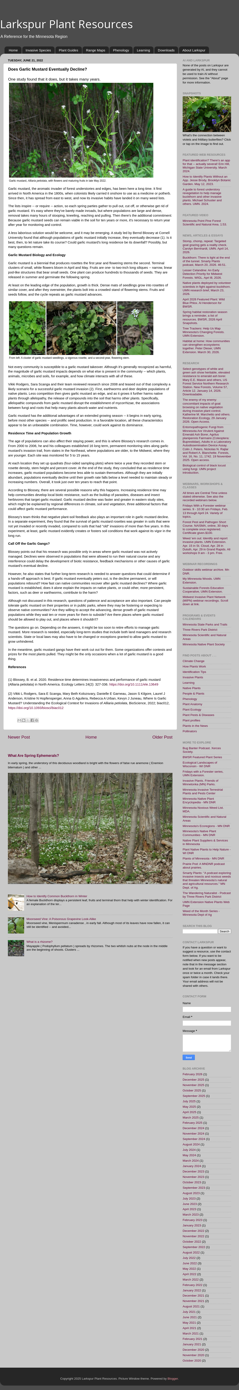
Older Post (162, 737)
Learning (143, 50)
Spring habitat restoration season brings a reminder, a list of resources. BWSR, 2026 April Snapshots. (205, 317)
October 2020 (192, 1360)
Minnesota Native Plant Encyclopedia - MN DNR (199, 800)
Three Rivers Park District (200, 629)
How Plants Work (194, 666)
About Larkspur (193, 50)
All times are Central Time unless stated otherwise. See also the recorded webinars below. (205, 496)
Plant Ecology (192, 709)
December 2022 (193, 1230)
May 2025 (189, 1106)
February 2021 (192, 1339)
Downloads (166, 50)
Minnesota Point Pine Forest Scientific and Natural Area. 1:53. (205, 222)
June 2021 (190, 1317)
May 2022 (189, 1268)
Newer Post (19, 737)
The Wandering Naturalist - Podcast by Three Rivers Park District (207, 894)
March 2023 (191, 1214)
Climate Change (194, 661)
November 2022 (193, 1236)
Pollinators (190, 731)
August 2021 (191, 1306)
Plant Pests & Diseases (198, 715)
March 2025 (191, 1117)
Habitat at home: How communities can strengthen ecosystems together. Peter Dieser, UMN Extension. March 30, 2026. (206, 346)
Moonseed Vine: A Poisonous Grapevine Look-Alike (61, 919)
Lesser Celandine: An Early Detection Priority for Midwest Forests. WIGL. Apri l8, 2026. (202, 274)
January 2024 (192, 1166)
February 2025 (192, 1122)
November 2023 (193, 1177)
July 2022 (189, 1258)
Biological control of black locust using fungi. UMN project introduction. (204, 469)
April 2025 (189, 1112)
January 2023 (192, 1225)
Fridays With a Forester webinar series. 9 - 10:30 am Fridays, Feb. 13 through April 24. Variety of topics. (205, 511)
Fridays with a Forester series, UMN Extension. (203, 773)
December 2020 (193, 1349)
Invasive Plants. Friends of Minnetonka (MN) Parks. (200, 782)
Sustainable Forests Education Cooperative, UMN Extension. (203, 589)
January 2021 (192, 1344)
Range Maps (95, 50)
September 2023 (194, 1187)
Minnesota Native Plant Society (204, 644)
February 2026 (192, 1074)
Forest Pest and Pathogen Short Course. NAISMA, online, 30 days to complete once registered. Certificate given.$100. (205, 527)
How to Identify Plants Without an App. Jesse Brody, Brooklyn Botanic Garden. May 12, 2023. (207, 180)
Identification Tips (194, 672)
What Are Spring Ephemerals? (33, 756)
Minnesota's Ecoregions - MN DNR (206, 826)
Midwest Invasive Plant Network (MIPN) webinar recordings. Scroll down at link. (205, 600)
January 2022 (192, 1290)
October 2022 (192, 1241)
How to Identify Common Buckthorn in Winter (56, 896)
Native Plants (192, 688)
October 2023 (192, 1182)
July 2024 (189, 1149)
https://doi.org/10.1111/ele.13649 (133, 684)
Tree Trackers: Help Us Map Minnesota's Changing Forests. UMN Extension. (204, 332)
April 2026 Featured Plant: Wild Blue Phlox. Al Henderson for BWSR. (204, 303)
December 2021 (193, 1295)
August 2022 (191, 1252)
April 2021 (189, 1328)
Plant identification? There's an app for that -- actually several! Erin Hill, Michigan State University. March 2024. (206, 166)
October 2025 (192, 1090)
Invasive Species (38, 50)
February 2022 (192, 1285)
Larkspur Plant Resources (66, 24)
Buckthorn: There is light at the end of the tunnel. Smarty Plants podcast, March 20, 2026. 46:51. (206, 261)
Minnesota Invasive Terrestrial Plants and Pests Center (203, 791)
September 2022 (194, 1247)
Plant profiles (191, 720)
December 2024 (193, 1128)
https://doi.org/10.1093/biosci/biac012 (36, 708)
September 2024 (194, 1139)
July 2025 (189, 1101)
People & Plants (193, 693)
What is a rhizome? (39, 941)
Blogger (173, 1378)
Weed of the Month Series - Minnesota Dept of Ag (201, 912)
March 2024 (191, 1160)
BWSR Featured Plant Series (202, 757)
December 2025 (193, 1079)
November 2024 (193, 1133)
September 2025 (194, 1096)
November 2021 (193, 1301)
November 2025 (193, 1085)
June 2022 (190, 1263)
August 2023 (191, 1193)
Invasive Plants (193, 677)
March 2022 (191, 1279)
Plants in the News (195, 725)
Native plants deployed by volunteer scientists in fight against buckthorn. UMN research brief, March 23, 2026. (207, 288)
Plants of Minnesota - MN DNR (203, 858)
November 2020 (193, 1355)
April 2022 (189, 1274)
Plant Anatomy (192, 704)
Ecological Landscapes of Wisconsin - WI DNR (200, 764)
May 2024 (189, 1155)
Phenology (121, 50)
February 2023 (192, 1220)
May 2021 (189, 1322)
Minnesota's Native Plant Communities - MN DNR (199, 832)
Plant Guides (68, 50)
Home (13, 50)
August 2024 (191, 1144)
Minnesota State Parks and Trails (205, 624)
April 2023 (189, 1209)
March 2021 (191, 1333)
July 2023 (189, 1198)
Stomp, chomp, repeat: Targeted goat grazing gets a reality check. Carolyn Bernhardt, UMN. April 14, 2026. (206, 246)
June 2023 (190, 1204)
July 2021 (189, 1312)
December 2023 (193, 1171)
